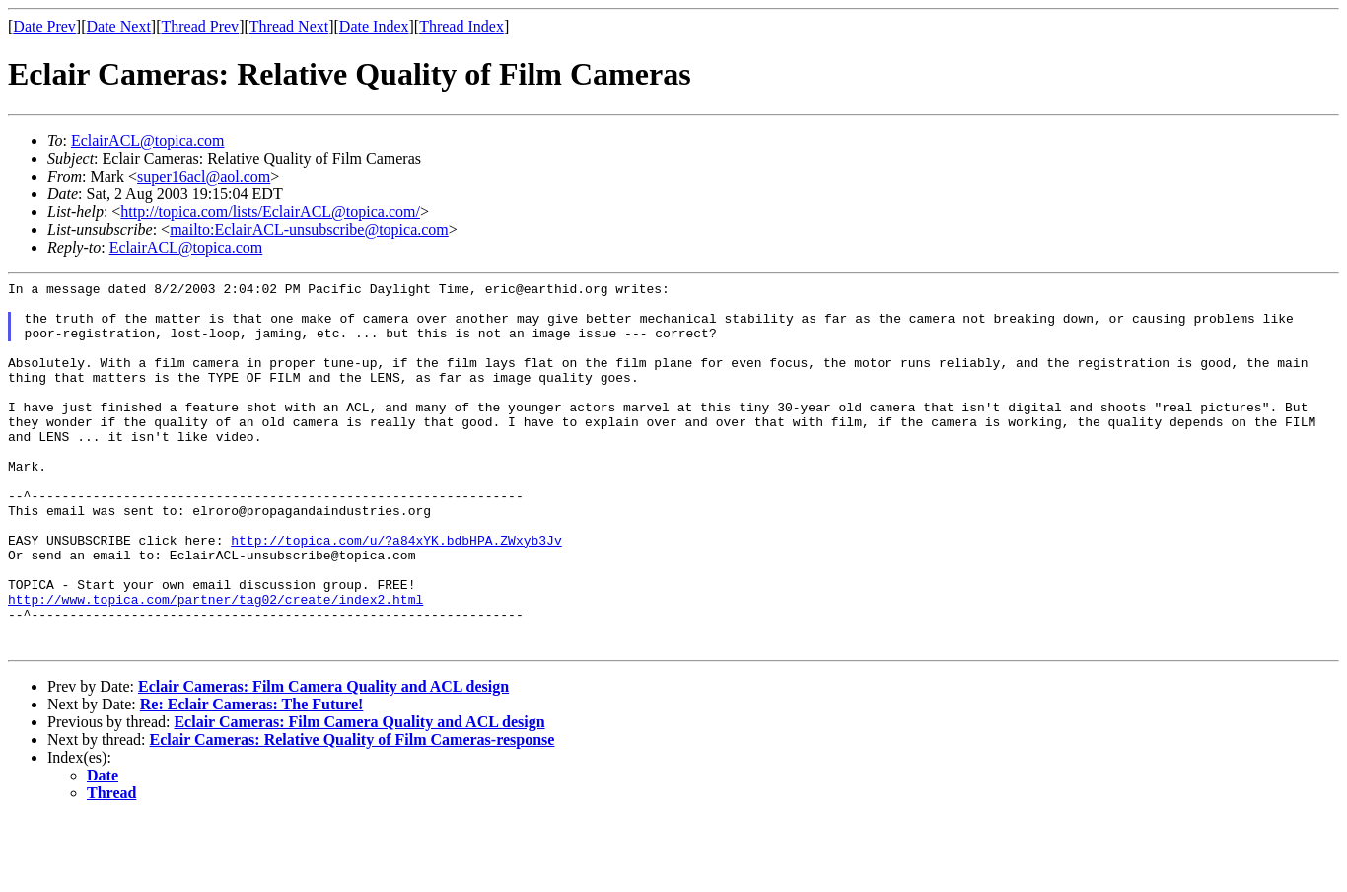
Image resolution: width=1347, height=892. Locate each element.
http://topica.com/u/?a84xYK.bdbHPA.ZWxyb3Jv (396, 593)
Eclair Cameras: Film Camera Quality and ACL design (323, 760)
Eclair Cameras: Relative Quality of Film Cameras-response (352, 813)
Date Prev (44, 26)
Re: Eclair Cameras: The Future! (252, 778)
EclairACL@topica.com (148, 140)
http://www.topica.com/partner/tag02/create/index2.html (215, 664)
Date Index (374, 26)
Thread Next (288, 26)
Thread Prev (200, 26)
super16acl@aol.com (203, 176)
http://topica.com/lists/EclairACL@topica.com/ (270, 211)
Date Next (119, 26)
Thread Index (461, 26)
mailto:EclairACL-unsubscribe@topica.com (309, 229)
